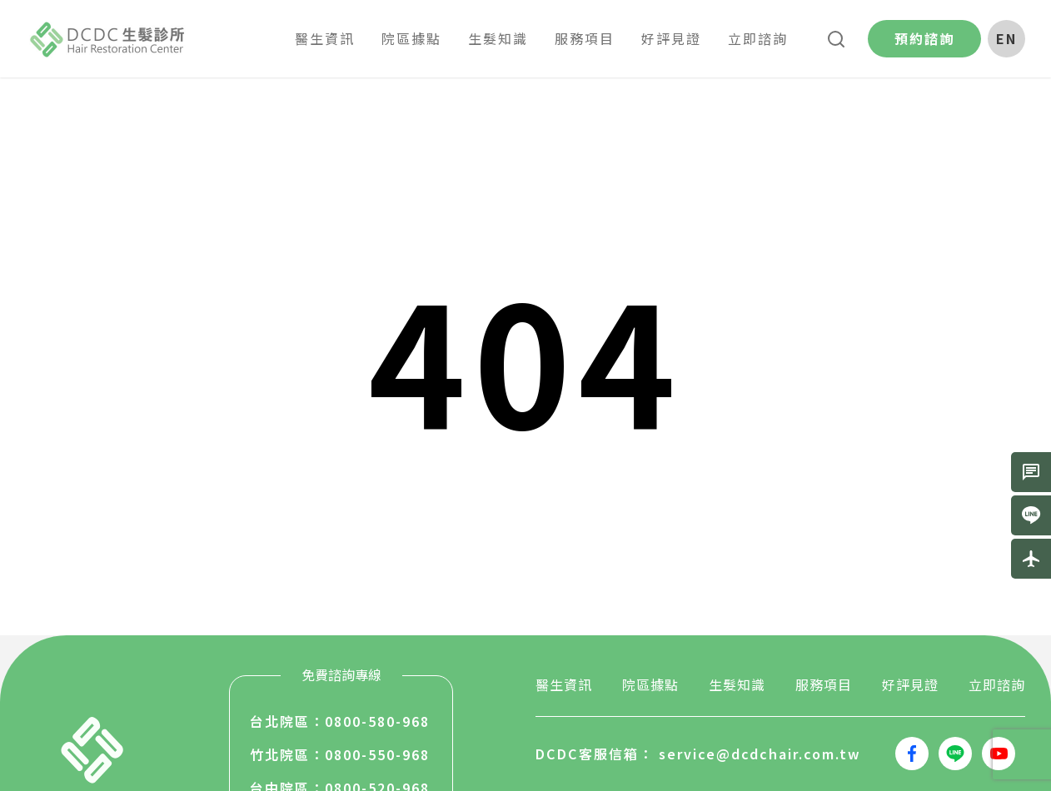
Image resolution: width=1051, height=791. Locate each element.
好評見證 (910, 684)
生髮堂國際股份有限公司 (108, 38)
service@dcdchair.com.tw (760, 754)
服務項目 (823, 684)
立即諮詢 (997, 684)
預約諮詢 (924, 38)
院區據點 (650, 684)
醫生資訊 (563, 684)
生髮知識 (737, 684)
